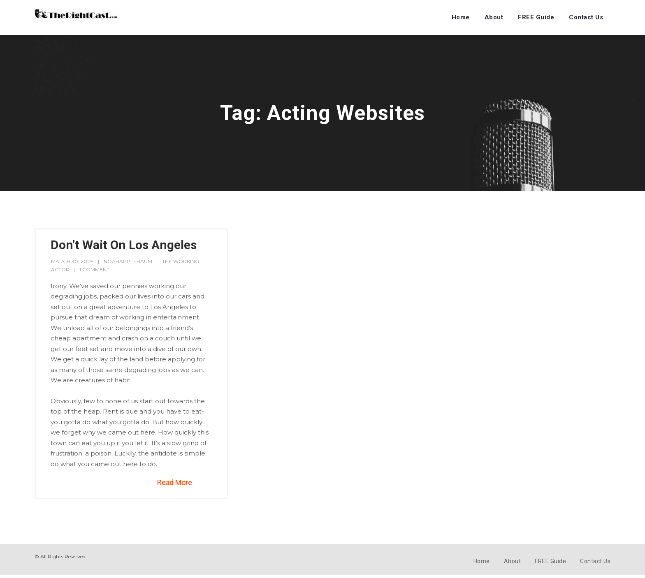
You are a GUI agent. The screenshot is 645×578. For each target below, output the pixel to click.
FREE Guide (536, 17)
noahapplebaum (128, 261)
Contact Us (586, 17)
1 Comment (94, 269)
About (494, 17)
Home (461, 17)
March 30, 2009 (72, 261)
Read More (174, 482)
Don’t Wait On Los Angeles (124, 245)
